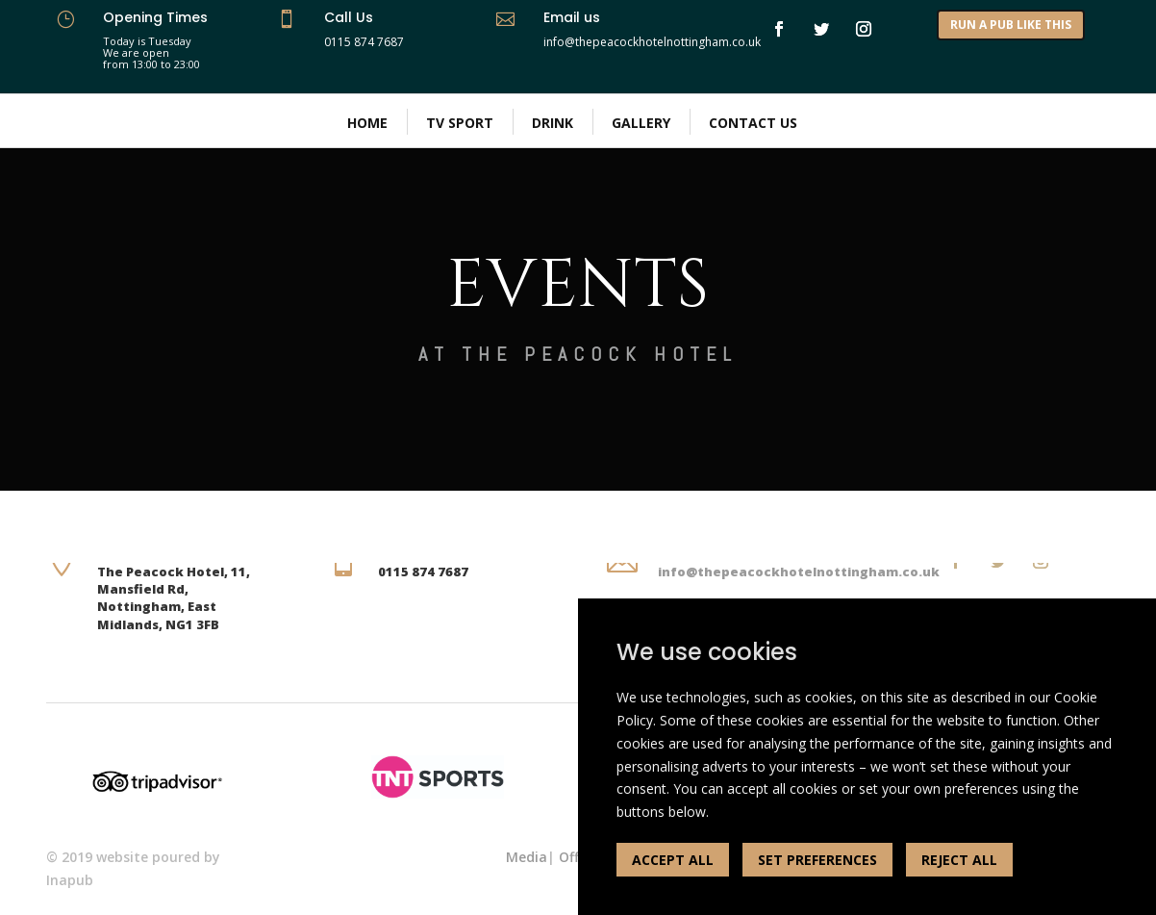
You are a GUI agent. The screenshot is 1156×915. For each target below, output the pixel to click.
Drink (552, 123)
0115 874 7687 (364, 42)
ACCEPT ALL (673, 860)
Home (367, 123)
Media (526, 857)
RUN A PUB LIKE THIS (1010, 24)
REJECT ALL (959, 860)
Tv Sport (459, 123)
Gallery (641, 123)
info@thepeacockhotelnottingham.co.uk (799, 571)
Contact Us (753, 123)
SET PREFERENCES (817, 860)
